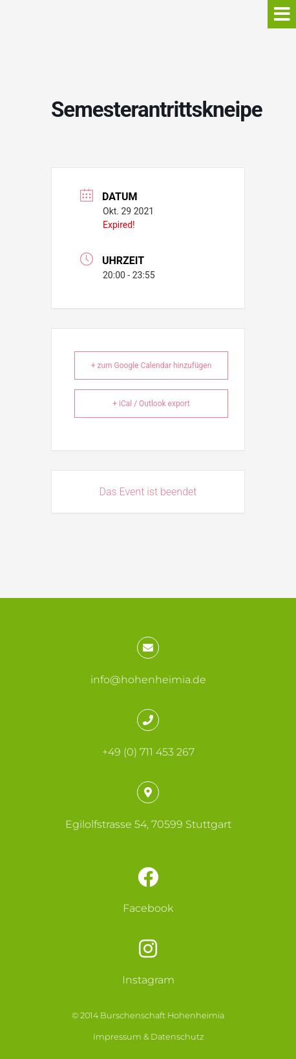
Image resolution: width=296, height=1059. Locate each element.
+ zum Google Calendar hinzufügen (151, 365)
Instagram (148, 980)
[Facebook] (148, 877)
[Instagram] (148, 948)
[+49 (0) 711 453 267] (148, 720)
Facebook (148, 908)
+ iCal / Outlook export (151, 403)
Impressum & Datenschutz (148, 1037)
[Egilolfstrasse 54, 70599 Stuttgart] (148, 792)
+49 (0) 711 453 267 (148, 752)
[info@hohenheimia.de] (148, 648)
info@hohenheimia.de (148, 679)
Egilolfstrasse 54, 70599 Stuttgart (148, 824)
